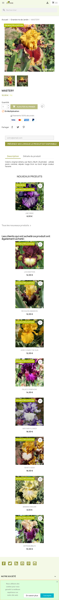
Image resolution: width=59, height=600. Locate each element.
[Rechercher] (29, 10)
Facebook (4, 563)
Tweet (18, 127)
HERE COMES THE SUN (29, 350)
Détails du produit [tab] (32, 156)
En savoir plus (32, 595)
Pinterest (23, 127)
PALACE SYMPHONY (29, 389)
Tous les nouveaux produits (17, 225)
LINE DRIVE (29, 213)
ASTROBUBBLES (29, 546)
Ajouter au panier (24, 106)
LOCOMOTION (29, 272)
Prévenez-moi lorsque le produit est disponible (32, 144)
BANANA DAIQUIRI (29, 507)
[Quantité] (4, 106)
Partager (12, 127)
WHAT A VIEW (29, 468)
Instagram (35, 563)
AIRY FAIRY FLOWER (29, 428)
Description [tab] (13, 156)
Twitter (10, 563)
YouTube (22, 563)
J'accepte (47, 595)
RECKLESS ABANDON (29, 311)
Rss (16, 563)
